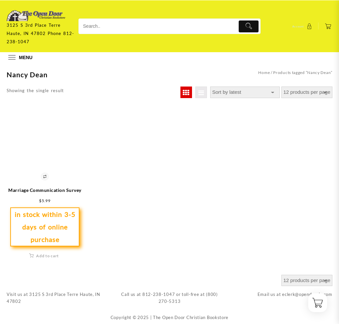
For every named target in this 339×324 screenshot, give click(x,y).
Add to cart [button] (47, 255)
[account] (302, 26)
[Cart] (328, 26)
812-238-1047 (158, 294)
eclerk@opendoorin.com (307, 294)
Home (264, 72)
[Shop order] (245, 92)
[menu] (19, 57)
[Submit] (249, 26)
